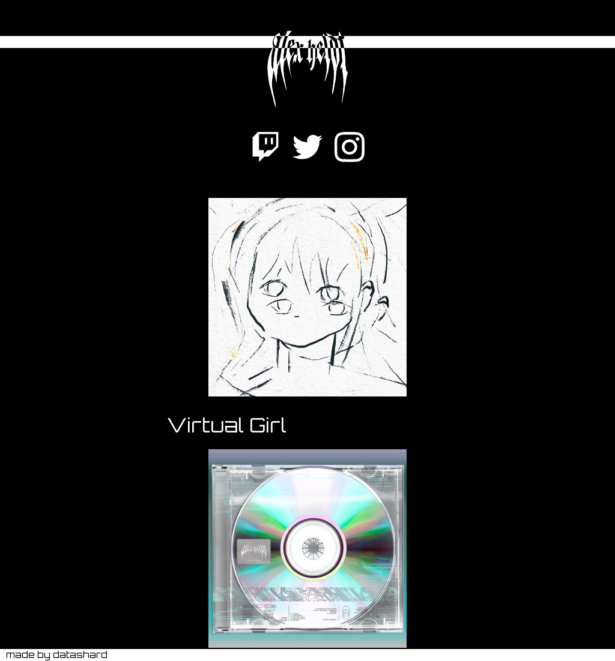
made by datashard (57, 654)
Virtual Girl (226, 425)
